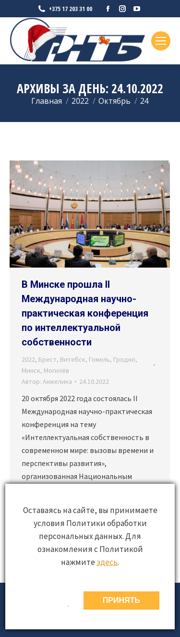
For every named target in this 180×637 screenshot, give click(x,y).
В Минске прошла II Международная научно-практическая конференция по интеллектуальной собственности (85, 313)
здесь (107, 562)
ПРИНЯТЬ (121, 600)
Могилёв (56, 370)
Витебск (72, 359)
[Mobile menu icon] (160, 40)
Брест (47, 359)
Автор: (47, 381)
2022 (28, 359)
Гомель (99, 359)
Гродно (124, 359)
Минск (31, 370)
